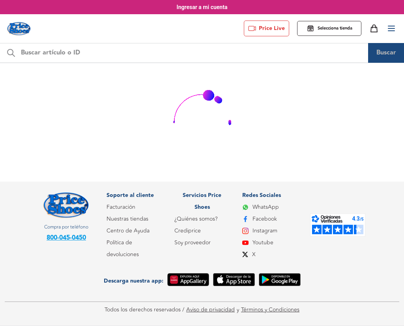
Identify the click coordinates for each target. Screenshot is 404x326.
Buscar (386, 53)
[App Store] (234, 281)
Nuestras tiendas (127, 219)
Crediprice (187, 231)
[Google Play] (280, 281)
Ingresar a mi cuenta (202, 7)
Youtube (257, 242)
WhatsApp (260, 207)
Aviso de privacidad (210, 310)
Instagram (259, 231)
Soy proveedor (192, 242)
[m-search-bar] (192, 52)
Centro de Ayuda (128, 231)
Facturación (121, 207)
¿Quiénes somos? (195, 219)
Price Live (266, 28)
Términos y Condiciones (270, 310)
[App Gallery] (188, 281)
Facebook (259, 219)
